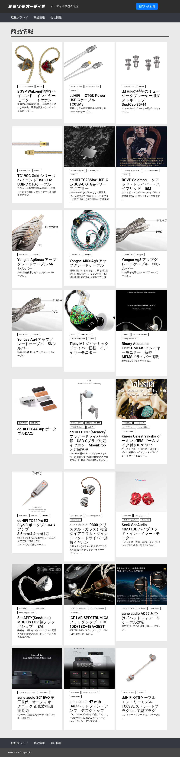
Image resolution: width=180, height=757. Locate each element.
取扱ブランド (19, 17)
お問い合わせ (147, 6)
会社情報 (56, 17)
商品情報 (39, 17)
